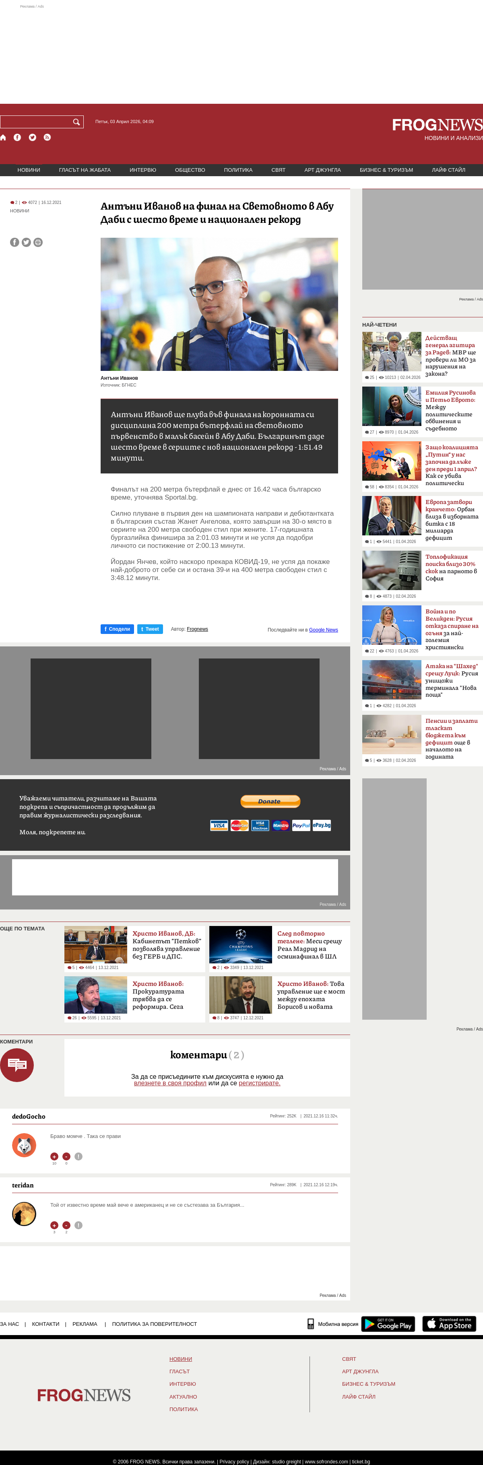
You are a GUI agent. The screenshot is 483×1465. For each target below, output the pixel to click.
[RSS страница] (47, 137)
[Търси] (78, 122)
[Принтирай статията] (38, 242)
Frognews (197, 629)
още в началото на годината (451, 739)
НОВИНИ (29, 170)
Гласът (179, 1371)
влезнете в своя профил (170, 1083)
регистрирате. (260, 1083)
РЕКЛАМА (84, 1324)
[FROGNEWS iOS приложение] (449, 1324)
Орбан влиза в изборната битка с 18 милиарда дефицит (452, 520)
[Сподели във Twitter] (26, 242)
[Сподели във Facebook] (14, 242)
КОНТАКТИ (46, 1324)
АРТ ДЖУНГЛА (322, 170)
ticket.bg (361, 1462)
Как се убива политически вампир (451, 468)
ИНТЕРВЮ (143, 170)
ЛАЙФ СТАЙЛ (448, 170)
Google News (323, 630)
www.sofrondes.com (326, 1462)
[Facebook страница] (18, 137)
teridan (23, 1185)
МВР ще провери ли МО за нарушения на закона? (450, 356)
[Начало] (3, 137)
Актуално (183, 1397)
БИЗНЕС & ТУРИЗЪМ (386, 170)
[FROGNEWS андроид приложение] (388, 1324)
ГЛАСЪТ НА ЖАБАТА (85, 170)
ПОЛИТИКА (238, 170)
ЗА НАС (9, 1324)
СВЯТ (279, 170)
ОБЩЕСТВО (190, 170)
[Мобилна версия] (333, 1324)
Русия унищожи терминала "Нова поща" (451, 681)
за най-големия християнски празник (452, 632)
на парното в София (451, 567)
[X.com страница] (33, 137)
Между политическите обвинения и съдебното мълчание (450, 413)
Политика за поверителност (154, 1324)
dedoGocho (28, 1116)
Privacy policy (234, 1462)
